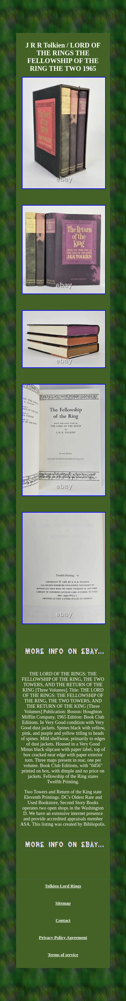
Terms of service (63, 954)
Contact (62, 920)
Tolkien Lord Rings (63, 885)
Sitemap (63, 903)
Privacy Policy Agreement (63, 937)
